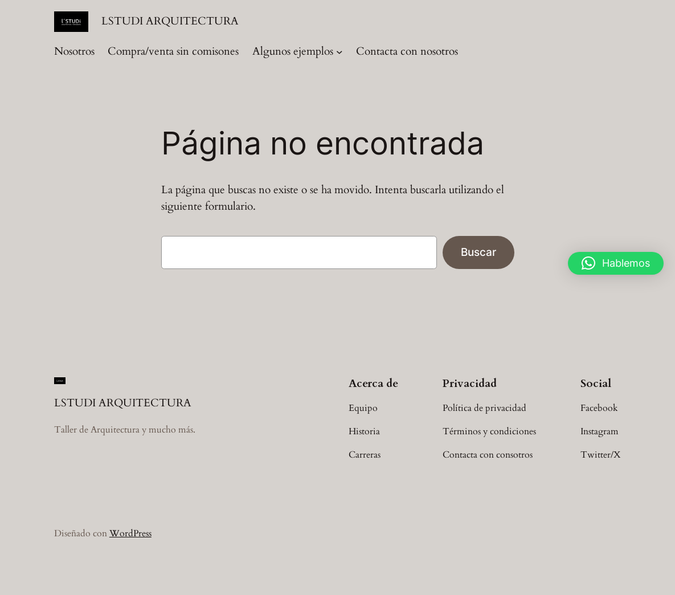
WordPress (130, 533)
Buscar (478, 252)
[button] (616, 263)
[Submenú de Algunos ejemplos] (339, 51)
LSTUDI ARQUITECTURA (170, 21)
